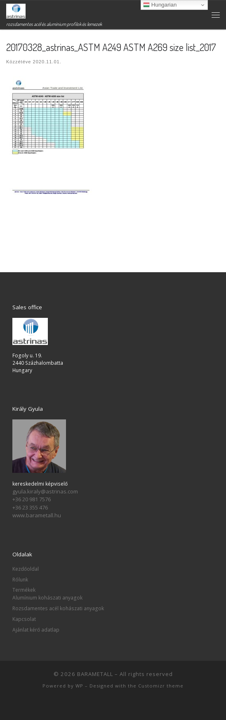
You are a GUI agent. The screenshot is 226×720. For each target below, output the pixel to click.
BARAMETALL (95, 674)
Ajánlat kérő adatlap (35, 629)
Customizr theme (161, 686)
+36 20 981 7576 (31, 499)
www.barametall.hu (36, 515)
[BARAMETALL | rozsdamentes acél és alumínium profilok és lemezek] (16, 10)
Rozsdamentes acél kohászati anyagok (58, 608)
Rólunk (20, 579)
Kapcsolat (24, 619)
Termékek (23, 589)
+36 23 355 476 (30, 507)
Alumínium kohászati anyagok (47, 597)
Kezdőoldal (25, 568)
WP (79, 686)
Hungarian (160, 5)
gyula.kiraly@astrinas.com (45, 491)
